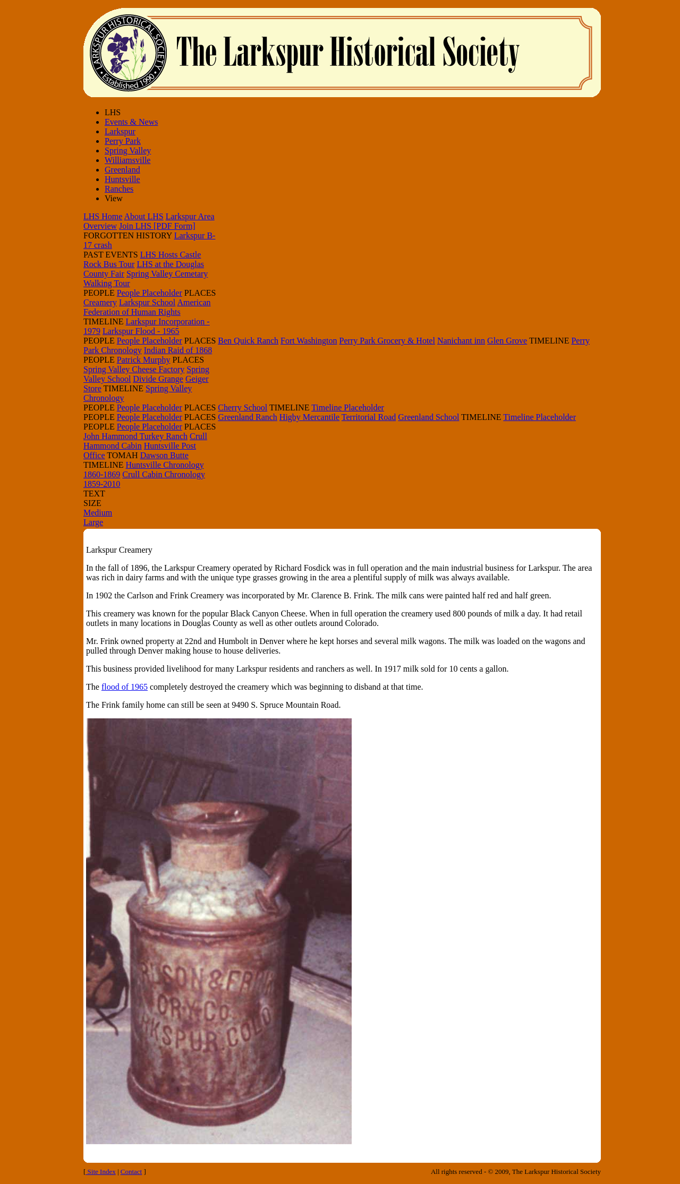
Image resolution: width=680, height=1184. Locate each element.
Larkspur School (147, 302)
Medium (97, 512)
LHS (113, 112)
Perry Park (123, 140)
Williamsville (127, 160)
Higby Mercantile (309, 417)
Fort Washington (308, 340)
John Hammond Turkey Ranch (135, 436)
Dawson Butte (164, 455)
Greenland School (428, 417)
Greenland (122, 169)
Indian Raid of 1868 (178, 350)
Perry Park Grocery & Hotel (387, 340)
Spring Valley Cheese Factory (133, 369)
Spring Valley (128, 150)
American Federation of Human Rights (146, 307)
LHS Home (102, 216)
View (114, 198)
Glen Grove (507, 340)
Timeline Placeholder (347, 407)
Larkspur (120, 131)
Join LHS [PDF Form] (157, 225)
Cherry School (242, 407)
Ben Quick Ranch (248, 340)
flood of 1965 (124, 686)
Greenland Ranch (247, 417)
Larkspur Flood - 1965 (141, 331)
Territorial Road (369, 417)
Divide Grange (158, 378)
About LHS (143, 216)
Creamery (100, 302)
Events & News (131, 121)
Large (93, 522)
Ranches (119, 188)
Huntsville (122, 179)
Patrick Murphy (144, 359)
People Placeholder (149, 292)
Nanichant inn (461, 340)
